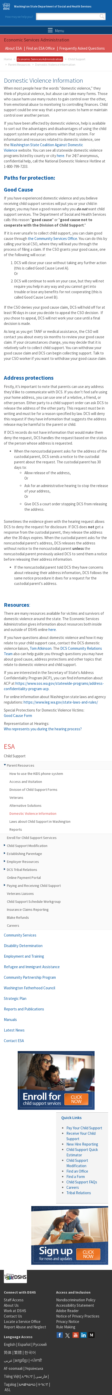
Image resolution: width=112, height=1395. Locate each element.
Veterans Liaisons (20, 893)
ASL (8, 1389)
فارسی (41, 1376)
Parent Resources (19, 64)
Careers (13, 925)
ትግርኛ (43, 1384)
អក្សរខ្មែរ (21, 1360)
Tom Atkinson (41, 648)
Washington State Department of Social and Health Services (52, 6)
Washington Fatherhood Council (29, 987)
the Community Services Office (52, 238)
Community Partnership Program (30, 977)
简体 (8, 1352)
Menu (56, 30)
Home (8, 59)
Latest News (14, 1030)
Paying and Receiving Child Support (34, 885)
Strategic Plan (15, 998)
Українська (34, 1368)
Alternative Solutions (25, 805)
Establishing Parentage (24, 853)
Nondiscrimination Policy (75, 1299)
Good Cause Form (18, 715)
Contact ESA (14, 1040)
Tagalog (10, 1384)
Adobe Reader (67, 1310)
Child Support (76, 59)
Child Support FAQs (81, 1182)
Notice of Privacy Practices (77, 1316)
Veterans (16, 797)
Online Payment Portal (24, 877)
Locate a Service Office (22, 1321)
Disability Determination (23, 945)
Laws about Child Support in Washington (39, 821)
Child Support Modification (27, 845)
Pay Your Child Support (84, 1127)
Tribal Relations (78, 1192)
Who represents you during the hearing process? (43, 728)
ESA (9, 746)
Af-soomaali (13, 1368)
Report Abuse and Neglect (25, 1326)
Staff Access (14, 1299)
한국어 (30, 1352)
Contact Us (13, 1316)
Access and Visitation (25, 781)
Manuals (10, 1019)
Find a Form (75, 1176)
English (10, 1344)
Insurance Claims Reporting (28, 909)
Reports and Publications (24, 1009)
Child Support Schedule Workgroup (34, 901)
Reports (15, 829)
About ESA (13, 48)
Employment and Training (24, 956)
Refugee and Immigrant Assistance (32, 966)
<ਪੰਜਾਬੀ (36, 1360)
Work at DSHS (15, 1310)
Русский (40, 1344)
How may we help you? (19, 17)
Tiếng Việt (12, 1376)
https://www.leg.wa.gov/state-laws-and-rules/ (61, 702)
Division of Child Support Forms (33, 789)
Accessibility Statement (75, 1305)
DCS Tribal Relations (22, 869)
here (60, 155)
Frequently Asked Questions (82, 48)
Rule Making (65, 1326)
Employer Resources (23, 861)
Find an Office (77, 1171)
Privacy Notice (67, 1321)
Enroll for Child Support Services (32, 837)
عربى (8, 1360)
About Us (11, 1305)
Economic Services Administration (39, 59)
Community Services (20, 935)
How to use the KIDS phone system (36, 773)
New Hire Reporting (82, 1144)
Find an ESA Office (40, 48)
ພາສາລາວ (27, 1384)
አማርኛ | (28, 1376)
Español (24, 1344)
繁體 (18, 1352)
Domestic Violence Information (32, 813)
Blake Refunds (18, 917)
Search (102, 16)
